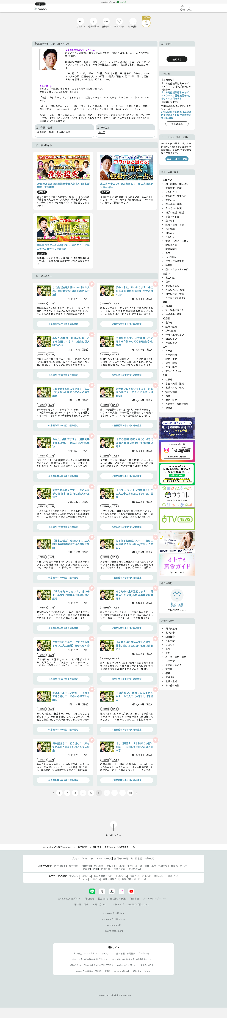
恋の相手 (170, 220)
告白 (167, 253)
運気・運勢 (171, 326)
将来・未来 (171, 359)
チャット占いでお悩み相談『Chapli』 (90, 959)
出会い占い (172, 876)
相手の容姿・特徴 (174, 293)
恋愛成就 (170, 228)
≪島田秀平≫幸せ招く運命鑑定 (63, 323)
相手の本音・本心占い (177, 184)
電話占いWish (146, 965)
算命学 (168, 669)
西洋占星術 (171, 628)
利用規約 (89, 898)
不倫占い (146, 876)
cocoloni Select (121, 970)
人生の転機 (171, 355)
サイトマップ (117, 904)
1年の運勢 (170, 330)
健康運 (168, 407)
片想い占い (171, 192)
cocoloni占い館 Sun (113, 913)
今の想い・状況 (173, 208)
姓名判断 (170, 640)
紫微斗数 (170, 677)
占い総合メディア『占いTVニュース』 (91, 953)
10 (130, 793)
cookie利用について (138, 904)
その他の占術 (172, 685)
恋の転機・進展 (173, 204)
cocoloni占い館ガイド (69, 898)
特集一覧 (149, 858)
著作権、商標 (81, 904)
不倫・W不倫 (172, 216)
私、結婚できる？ (174, 310)
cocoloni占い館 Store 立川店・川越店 (92, 970)
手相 (167, 652)
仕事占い (95, 879)
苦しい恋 (170, 236)
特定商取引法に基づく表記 (112, 898)
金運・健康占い (111, 879)
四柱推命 (170, 636)
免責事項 (134, 898)
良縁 (167, 281)
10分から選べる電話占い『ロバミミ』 (132, 953)
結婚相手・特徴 (173, 314)
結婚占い (159, 876)
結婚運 (168, 306)
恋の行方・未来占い (175, 196)
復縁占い (134, 876)
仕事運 (168, 379)
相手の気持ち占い (103, 876)
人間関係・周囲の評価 (177, 403)
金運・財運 (171, 399)
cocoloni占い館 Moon (113, 919)
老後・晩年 (171, 367)
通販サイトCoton (141, 970)
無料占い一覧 (121, 858)
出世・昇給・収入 (174, 387)
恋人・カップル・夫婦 (177, 269)
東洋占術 (170, 632)
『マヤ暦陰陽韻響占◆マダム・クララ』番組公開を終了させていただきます (176, 95)
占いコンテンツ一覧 (101, 858)
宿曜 (167, 673)
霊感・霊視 (171, 681)
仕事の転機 (171, 391)
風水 (167, 648)
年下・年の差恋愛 (174, 261)
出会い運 (170, 277)
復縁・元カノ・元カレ (177, 241)
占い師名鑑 (82, 846)
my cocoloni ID (113, 925)
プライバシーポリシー (154, 898)
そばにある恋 (172, 285)
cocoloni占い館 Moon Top (57, 846)
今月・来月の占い (174, 334)
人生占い (83, 879)
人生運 (168, 351)
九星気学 (170, 661)
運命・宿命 (171, 363)
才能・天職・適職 (174, 383)
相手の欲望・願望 (174, 212)
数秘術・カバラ (173, 665)
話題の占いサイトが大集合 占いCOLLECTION (91, 965)
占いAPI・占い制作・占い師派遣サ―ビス (132, 959)
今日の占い (171, 342)
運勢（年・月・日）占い (134, 879)
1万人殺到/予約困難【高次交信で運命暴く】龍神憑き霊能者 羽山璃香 (176, 114)
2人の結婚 (170, 257)
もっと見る (177, 123)
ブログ (101, 132)
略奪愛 (168, 265)
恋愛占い (170, 200)
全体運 (168, 322)
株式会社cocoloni (113, 930)
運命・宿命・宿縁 (174, 224)
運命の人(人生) (173, 371)
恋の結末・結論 (173, 188)
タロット (170, 644)
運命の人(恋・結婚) (175, 289)
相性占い (170, 232)
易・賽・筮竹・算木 (175, 657)
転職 (167, 395)
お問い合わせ (99, 904)
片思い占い (121, 876)
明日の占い (171, 338)
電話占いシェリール (126, 965)
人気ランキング (80, 858)
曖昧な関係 (171, 249)
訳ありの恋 (171, 245)
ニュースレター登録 (177, 158)
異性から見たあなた (175, 298)
